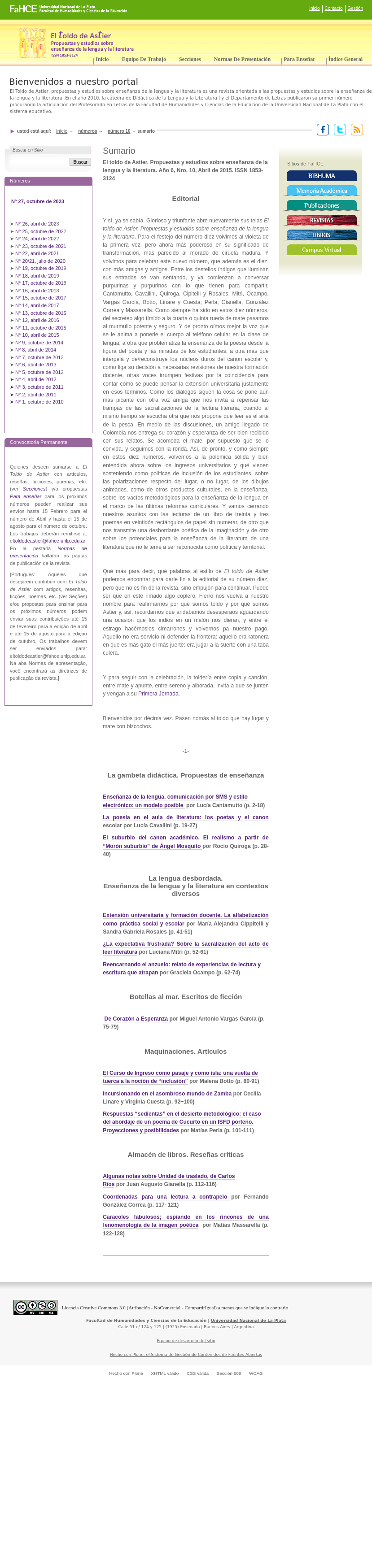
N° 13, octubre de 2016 (41, 313)
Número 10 (119, 131)
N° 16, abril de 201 (36, 290)
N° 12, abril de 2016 (38, 320)
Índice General (345, 59)
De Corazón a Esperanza (136, 1019)
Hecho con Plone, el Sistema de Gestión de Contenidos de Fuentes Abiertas (186, 1354)
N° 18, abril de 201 (36, 275)
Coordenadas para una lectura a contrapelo (167, 1197)
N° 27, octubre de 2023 (38, 201)
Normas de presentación (242, 59)
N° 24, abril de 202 (36, 238)
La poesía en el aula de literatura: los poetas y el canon (186, 817)
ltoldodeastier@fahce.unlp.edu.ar (49, 540)
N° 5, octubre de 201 (38, 372)
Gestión (355, 8)
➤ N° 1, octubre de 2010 (37, 401)
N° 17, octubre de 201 (39, 283)
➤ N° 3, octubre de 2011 (37, 387)
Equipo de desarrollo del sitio (186, 1340)
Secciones (190, 59)
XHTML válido (165, 1373)
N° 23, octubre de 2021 (40, 246)
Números (87, 131)
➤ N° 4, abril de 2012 (33, 379)
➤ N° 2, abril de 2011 (33, 394)
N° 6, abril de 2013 (36, 364)
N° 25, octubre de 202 (39, 231)
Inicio (314, 8)
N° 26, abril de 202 (36, 223)
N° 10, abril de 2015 (37, 335)
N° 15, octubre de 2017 (40, 297)
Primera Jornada (158, 694)
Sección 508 (229, 1373)
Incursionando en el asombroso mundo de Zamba (167, 1094)
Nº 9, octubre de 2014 (39, 342)
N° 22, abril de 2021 (37, 253)
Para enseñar (299, 59)
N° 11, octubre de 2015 (40, 327)
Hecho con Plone (126, 1373)
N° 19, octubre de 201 (39, 268)
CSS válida (198, 1373)
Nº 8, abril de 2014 (35, 349)
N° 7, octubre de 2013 (39, 357)
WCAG (256, 1373)
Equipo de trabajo (144, 59)
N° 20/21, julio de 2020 (41, 261)
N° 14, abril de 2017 (38, 305)
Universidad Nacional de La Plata (248, 1320)
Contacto (334, 8)
